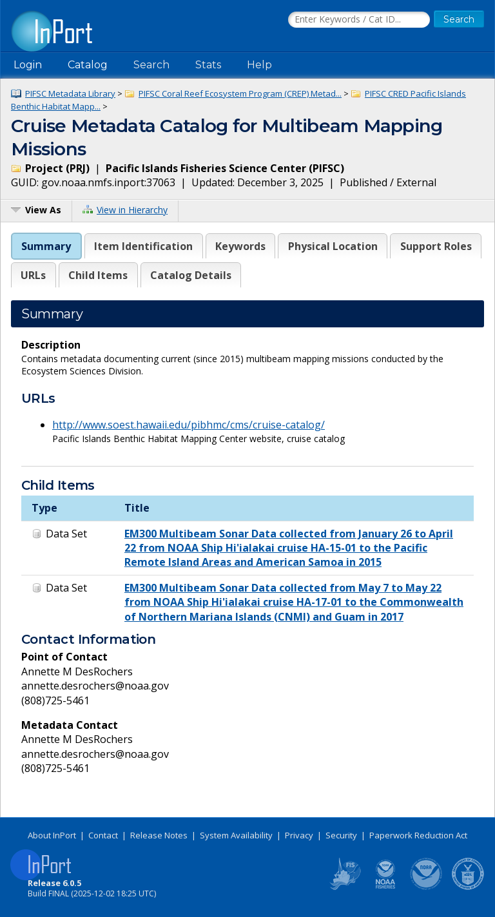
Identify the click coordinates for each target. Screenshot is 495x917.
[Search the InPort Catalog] (359, 20)
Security (341, 835)
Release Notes (159, 835)
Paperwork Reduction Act (418, 835)
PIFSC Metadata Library (70, 93)
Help (259, 65)
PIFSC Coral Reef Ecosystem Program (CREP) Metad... (240, 93)
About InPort (52, 835)
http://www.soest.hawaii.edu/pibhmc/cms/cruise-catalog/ (188, 425)
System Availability (236, 835)
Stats (208, 65)
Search (151, 65)
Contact (103, 835)
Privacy (299, 835)
